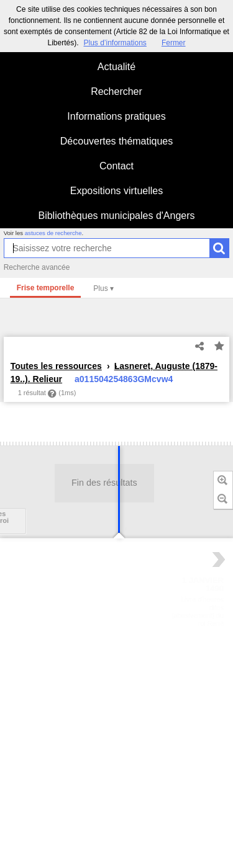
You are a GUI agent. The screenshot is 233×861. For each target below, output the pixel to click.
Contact (116, 166)
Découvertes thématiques (116, 141)
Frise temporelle (46, 287)
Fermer (174, 42)
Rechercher (116, 91)
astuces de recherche (53, 233)
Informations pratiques (116, 116)
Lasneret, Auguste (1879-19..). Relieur (114, 372)
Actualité (116, 66)
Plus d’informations (114, 42)
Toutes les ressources (56, 366)
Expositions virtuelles (116, 190)
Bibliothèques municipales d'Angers (116, 215)
